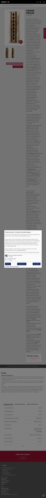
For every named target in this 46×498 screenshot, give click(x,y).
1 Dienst (10, 260)
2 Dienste (11, 257)
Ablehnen (8, 263)
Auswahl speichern (21, 263)
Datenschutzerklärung (21, 250)
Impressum (7, 266)
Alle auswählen (36, 263)
